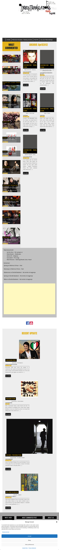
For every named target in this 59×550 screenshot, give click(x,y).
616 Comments (5, 74)
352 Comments (5, 91)
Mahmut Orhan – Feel (16, 267)
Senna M (15, 502)
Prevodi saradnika (14, 200)
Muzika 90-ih (11, 502)
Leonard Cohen (12, 463)
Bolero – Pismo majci (30, 118)
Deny (29, 540)
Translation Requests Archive (11, 72)
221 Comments (5, 129)
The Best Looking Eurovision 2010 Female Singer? (11, 105)
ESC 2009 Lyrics (13, 90)
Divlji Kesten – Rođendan (14, 255)
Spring (6, 267)
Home (8, 40)
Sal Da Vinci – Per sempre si (15, 254)
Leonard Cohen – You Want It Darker (17, 461)
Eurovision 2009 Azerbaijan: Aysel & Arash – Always (11, 203)
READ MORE (25, 87)
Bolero (27, 121)
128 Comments (5, 245)
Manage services (5, 532)
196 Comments (5, 143)
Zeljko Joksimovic (29, 74)
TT (18, 502)
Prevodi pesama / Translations (22, 40)
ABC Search (11, 59)
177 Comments (5, 174)
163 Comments (5, 207)
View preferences (29, 544)
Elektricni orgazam (30, 165)
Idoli (45, 77)
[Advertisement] (29, 26)
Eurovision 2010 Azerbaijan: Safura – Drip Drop (11, 170)
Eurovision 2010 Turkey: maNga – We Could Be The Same (11, 219)
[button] (56, 522)
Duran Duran (11, 406)
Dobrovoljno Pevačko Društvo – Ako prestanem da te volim (47, 71)
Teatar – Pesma (47, 118)
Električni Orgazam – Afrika (30, 161)
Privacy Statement (32, 548)
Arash (6, 206)
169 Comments (5, 193)
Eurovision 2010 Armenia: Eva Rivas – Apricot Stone (11, 125)
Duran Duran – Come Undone (17, 404)
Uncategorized (7, 102)
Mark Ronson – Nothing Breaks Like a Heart (19, 261)
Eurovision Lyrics (6, 83)
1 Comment (8, 407)
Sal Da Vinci (18, 366)
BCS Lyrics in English (12, 497)
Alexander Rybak (8, 90)
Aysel (8, 206)
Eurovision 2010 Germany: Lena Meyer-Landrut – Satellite (11, 187)
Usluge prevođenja (46, 40)
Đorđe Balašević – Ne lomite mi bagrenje (23, 274)
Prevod (5, 57)
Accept (29, 536)
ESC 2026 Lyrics (12, 366)
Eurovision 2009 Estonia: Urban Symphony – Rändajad (11, 240)
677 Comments (5, 62)
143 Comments (5, 225)
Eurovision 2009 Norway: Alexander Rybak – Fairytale (11, 87)
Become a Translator (11, 154)
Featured (13, 83)
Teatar (44, 121)
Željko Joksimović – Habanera (30, 70)
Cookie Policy (25, 548)
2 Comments (42, 78)
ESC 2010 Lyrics (7, 128)
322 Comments (5, 109)
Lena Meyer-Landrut (13, 192)
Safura (11, 173)
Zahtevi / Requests (8, 70)
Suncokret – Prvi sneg (13, 259)
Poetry (36, 40)
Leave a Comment (26, 75)
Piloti (47, 77)
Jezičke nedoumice (11, 141)
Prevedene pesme (14, 184)
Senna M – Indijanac (12, 257)
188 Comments (5, 157)
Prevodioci (6, 138)
